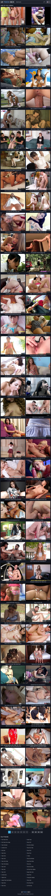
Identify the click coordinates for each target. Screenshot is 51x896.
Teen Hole (29, 880)
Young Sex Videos (31, 877)
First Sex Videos (30, 845)
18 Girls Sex (4, 874)
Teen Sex (3, 869)
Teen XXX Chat (5, 861)
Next (42, 832)
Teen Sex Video (30, 866)
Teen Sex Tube (30, 847)
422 (33, 832)
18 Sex (7, 2)
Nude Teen (29, 839)
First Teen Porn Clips (6, 842)
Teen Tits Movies (5, 864)
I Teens (28, 855)
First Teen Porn (5, 839)
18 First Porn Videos (31, 869)
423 (35, 832)
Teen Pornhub (4, 845)
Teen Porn (4, 853)
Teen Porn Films (30, 861)
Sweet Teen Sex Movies (6, 880)
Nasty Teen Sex (30, 872)
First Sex (3, 850)
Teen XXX (4, 858)
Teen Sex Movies (30, 858)
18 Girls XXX (4, 847)
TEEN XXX (4, 877)
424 (38, 832)
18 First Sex (29, 885)
